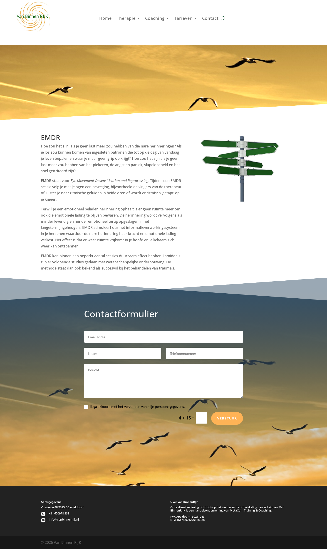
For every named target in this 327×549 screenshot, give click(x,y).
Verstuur (227, 429)
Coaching (155, 19)
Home (105, 19)
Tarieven (183, 19)
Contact (210, 19)
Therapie (126, 19)
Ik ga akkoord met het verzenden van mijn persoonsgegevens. (134, 417)
